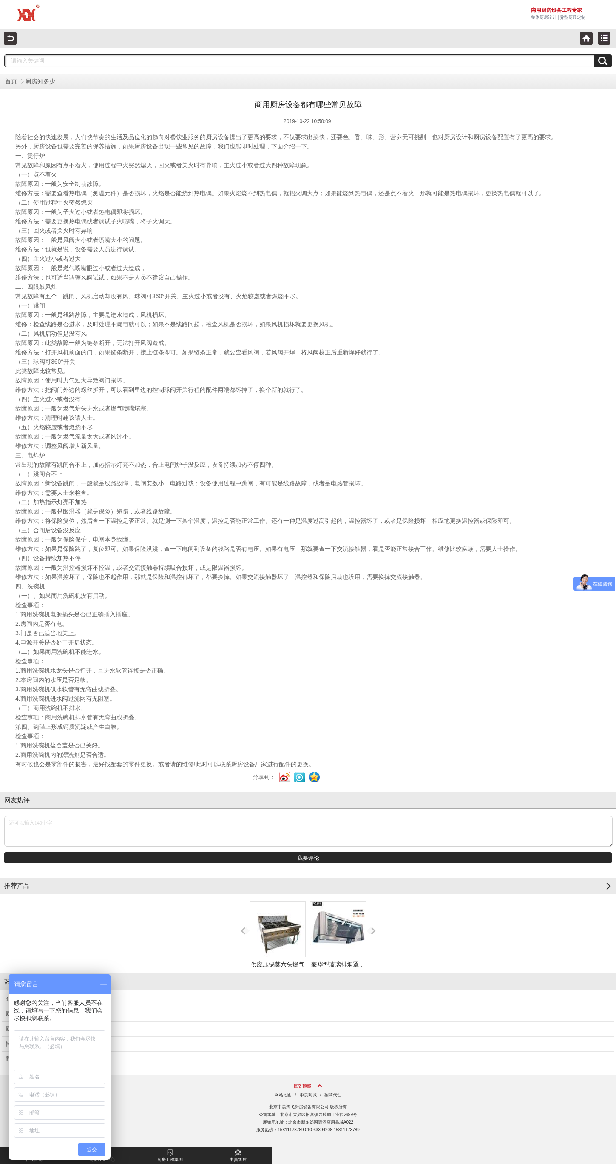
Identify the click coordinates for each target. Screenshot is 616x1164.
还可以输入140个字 (308, 831)
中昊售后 (238, 1154)
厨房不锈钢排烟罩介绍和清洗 (44, 1029)
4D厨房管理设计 (27, 999)
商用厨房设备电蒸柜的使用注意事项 (53, 1059)
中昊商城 (308, 1095)
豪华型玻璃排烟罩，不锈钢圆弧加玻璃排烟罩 (338, 950)
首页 (11, 81)
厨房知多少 (40, 81)
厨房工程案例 (170, 1154)
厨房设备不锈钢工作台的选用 (44, 1014)
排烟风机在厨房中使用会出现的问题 (53, 1044)
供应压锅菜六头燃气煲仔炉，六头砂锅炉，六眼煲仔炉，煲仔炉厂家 (278, 957)
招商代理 (332, 1095)
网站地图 (283, 1095)
